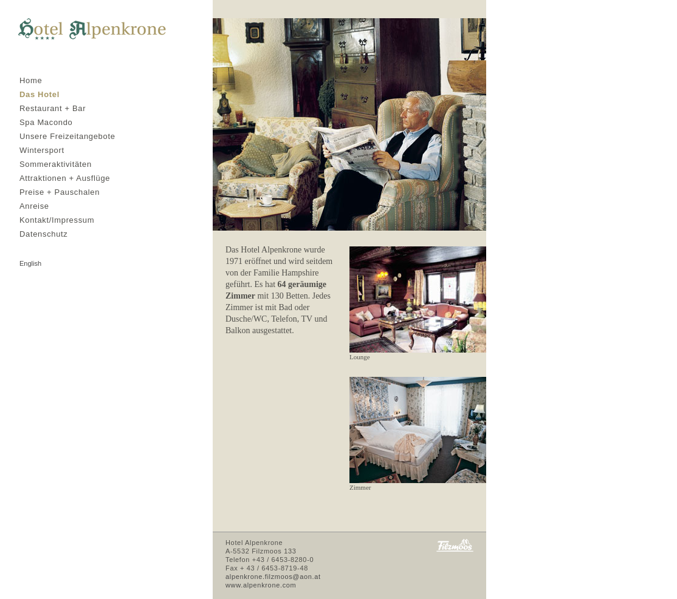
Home (30, 80)
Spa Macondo (45, 122)
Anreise (34, 206)
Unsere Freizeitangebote (67, 136)
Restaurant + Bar (52, 108)
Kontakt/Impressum (56, 220)
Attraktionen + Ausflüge (64, 178)
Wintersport (41, 150)
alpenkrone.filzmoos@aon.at (273, 576)
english (30, 263)
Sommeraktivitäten (55, 164)
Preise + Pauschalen (59, 192)
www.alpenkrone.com (260, 585)
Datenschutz (43, 234)
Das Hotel (39, 94)
